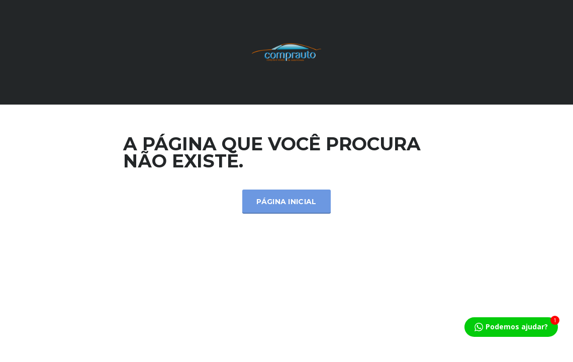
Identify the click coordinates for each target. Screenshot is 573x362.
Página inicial (286, 201)
